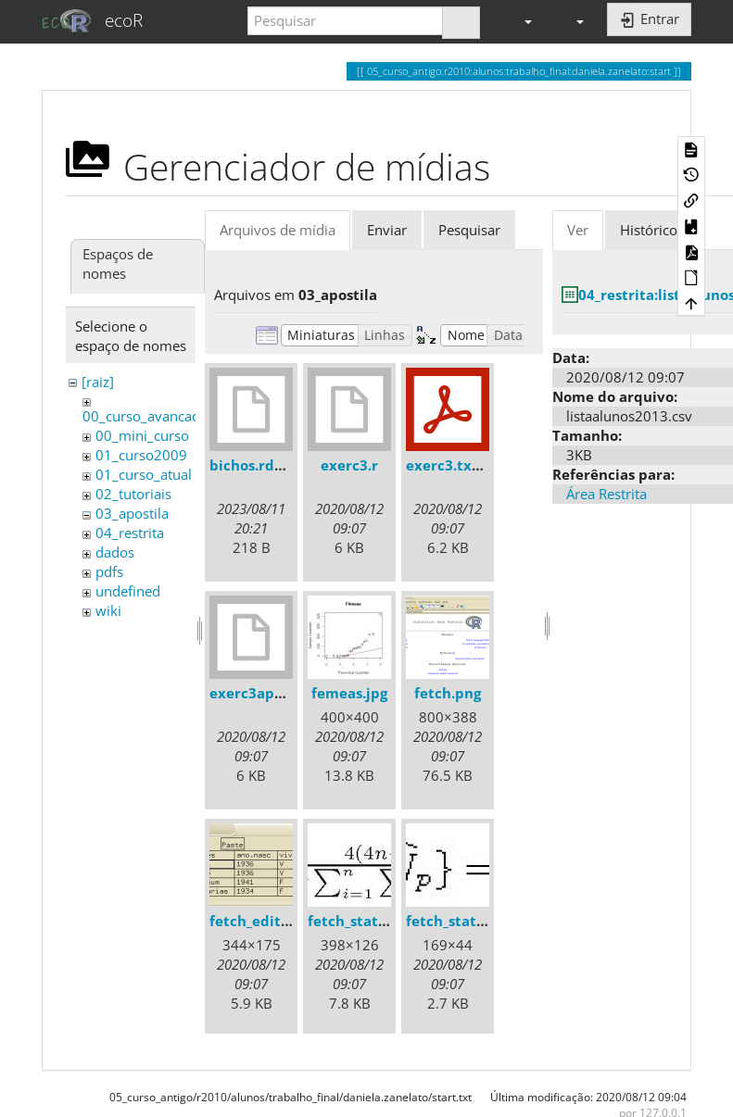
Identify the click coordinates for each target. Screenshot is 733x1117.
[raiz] (98, 381)
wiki (108, 610)
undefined (127, 591)
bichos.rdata (253, 465)
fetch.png (447, 693)
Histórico (648, 229)
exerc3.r (349, 465)
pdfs (109, 571)
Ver (577, 229)
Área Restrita (606, 493)
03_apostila (132, 513)
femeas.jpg (349, 693)
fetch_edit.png (259, 920)
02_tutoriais (133, 493)
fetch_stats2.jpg (461, 920)
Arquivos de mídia (277, 229)
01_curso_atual (143, 474)
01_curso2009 (141, 455)
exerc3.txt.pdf (456, 465)
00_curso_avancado (145, 416)
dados (114, 552)
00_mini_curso (142, 435)
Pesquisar (469, 229)
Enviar (387, 229)
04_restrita (129, 532)
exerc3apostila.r (266, 693)
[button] (520, 21)
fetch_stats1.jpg (363, 920)
